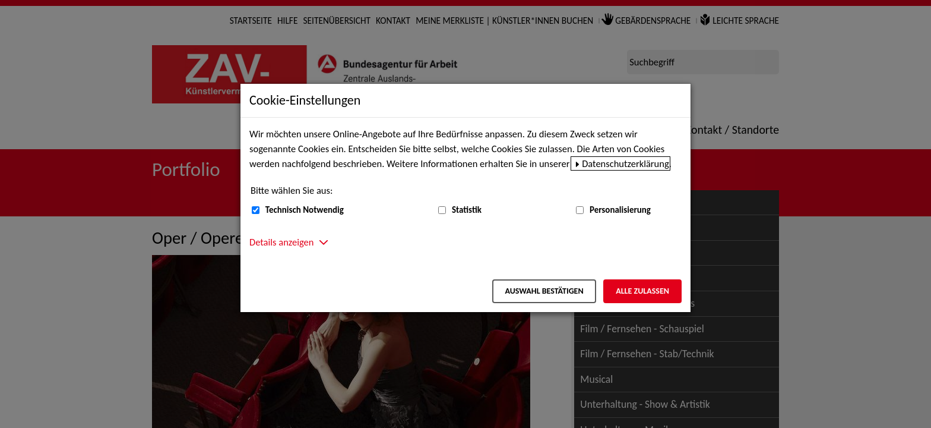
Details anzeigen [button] (281, 242)
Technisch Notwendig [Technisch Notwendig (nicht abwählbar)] (304, 209)
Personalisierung (620, 209)
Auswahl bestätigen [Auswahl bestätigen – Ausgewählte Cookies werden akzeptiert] (544, 291)
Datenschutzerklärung (625, 163)
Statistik (467, 209)
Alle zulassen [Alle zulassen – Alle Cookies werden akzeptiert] (642, 291)
